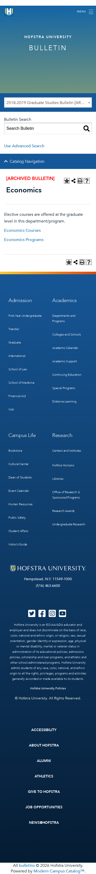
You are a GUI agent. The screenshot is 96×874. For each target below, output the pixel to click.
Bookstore (15, 451)
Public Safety (17, 518)
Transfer (13, 329)
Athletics (44, 776)
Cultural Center (18, 464)
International (16, 356)
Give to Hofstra (44, 791)
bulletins (27, 865)
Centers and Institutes (66, 451)
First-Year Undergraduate (25, 316)
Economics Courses (22, 230)
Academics (64, 300)
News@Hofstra (44, 822)
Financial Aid (17, 396)
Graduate (14, 342)
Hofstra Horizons (63, 465)
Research (62, 435)
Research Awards (63, 511)
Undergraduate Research (68, 524)
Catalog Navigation (27, 161)
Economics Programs (24, 240)
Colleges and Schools (66, 334)
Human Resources (20, 504)
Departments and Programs (63, 318)
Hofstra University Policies (48, 688)
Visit (11, 409)
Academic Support (64, 361)
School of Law (17, 369)
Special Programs (63, 388)
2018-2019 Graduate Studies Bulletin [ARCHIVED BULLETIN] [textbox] (49, 103)
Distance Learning (64, 401)
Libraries (57, 479)
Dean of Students (20, 477)
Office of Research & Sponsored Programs (66, 495)
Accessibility (44, 729)
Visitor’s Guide (17, 544)
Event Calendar (18, 491)
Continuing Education (66, 375)
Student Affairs (18, 531)
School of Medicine (21, 383)
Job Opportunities (43, 807)
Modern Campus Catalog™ (59, 871)
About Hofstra (44, 745)
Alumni (44, 760)
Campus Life (22, 435)
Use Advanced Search (24, 146)
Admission (20, 300)
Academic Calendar (65, 348)
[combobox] (48, 102)
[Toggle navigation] (85, 12)
